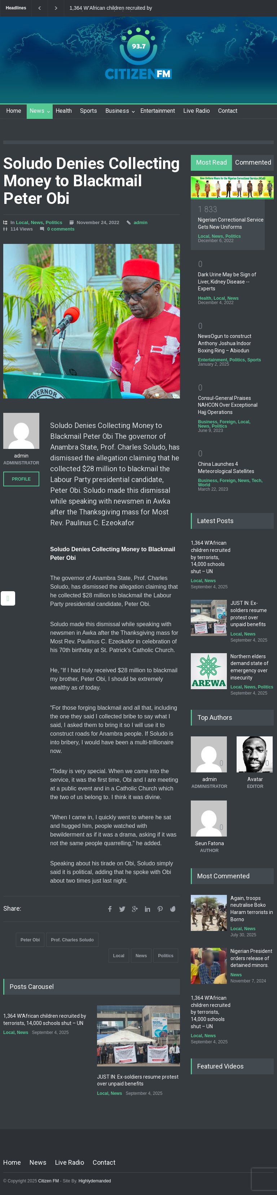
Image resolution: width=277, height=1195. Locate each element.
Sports (88, 110)
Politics (54, 222)
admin (141, 222)
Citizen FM (48, 1180)
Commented (253, 162)
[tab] (211, 163)
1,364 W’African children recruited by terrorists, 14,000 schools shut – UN (111, 8)
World (204, 484)
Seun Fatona (209, 843)
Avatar (255, 779)
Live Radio (196, 110)
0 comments (61, 229)
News (37, 110)
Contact (227, 110)
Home (13, 110)
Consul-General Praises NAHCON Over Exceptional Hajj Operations (228, 405)
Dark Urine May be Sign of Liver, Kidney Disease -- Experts (227, 281)
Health (64, 110)
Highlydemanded (95, 1180)
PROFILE (21, 479)
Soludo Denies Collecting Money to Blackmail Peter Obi (91, 181)
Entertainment (157, 110)
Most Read (211, 162)
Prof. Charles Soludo (72, 939)
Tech (256, 480)
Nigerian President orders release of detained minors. (251, 958)
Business (117, 110)
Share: (12, 908)
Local (22, 222)
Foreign (228, 421)
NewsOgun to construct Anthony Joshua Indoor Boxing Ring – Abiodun (224, 343)
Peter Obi (30, 939)
